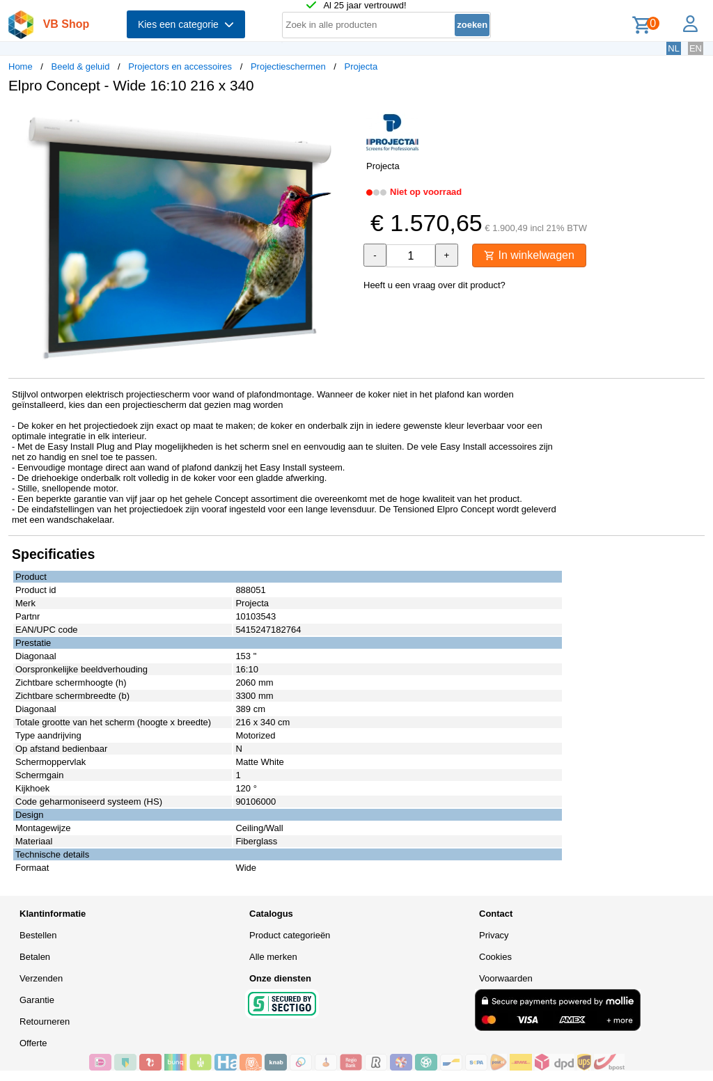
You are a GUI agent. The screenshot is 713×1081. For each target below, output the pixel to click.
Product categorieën (289, 935)
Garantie (36, 1000)
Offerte (33, 1043)
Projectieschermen (288, 66)
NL (674, 48)
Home (20, 66)
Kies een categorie (186, 24)
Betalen (34, 957)
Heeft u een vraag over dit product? (434, 285)
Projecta (360, 66)
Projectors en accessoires (180, 66)
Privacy (494, 935)
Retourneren (44, 1021)
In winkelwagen (529, 255)
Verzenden (41, 978)
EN (695, 48)
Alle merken (273, 957)
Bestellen (37, 935)
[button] (344, 119)
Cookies (495, 957)
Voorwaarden (506, 978)
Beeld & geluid (81, 66)
